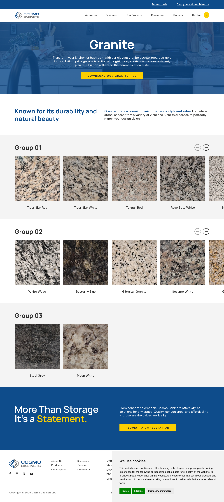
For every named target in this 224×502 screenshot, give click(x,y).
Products (56, 465)
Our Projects (134, 15)
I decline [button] (138, 491)
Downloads (160, 4)
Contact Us (84, 469)
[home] (27, 15)
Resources (83, 461)
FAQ (109, 474)
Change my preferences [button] (159, 491)
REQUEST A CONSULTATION (147, 427)
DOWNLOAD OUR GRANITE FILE (112, 75)
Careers (178, 15)
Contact (200, 15)
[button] (193, 4)
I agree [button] (125, 491)
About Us (56, 461)
